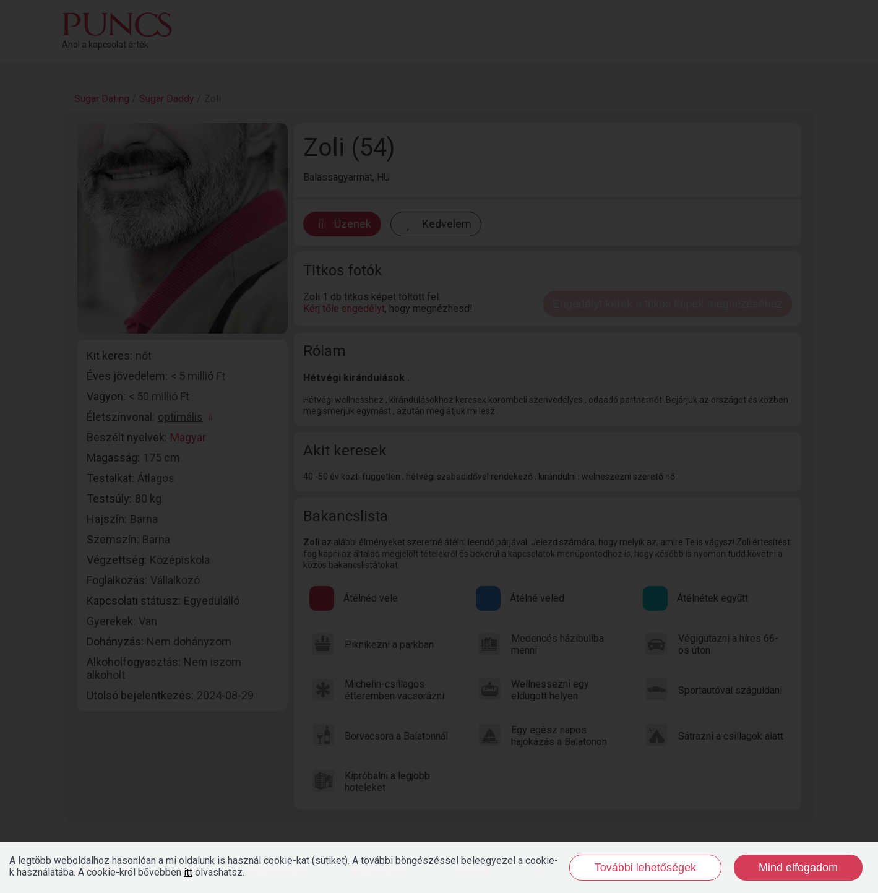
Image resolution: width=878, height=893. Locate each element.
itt (188, 872)
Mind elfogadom (798, 867)
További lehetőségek (645, 867)
